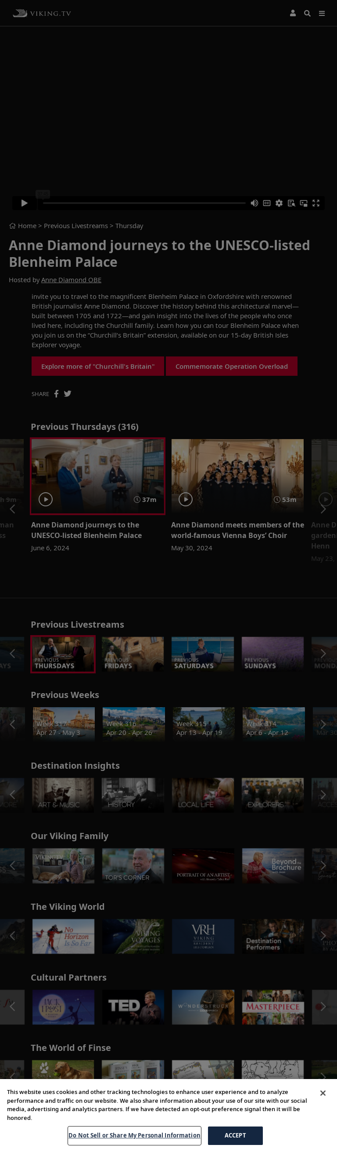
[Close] (323, 1093)
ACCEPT (235, 1135)
